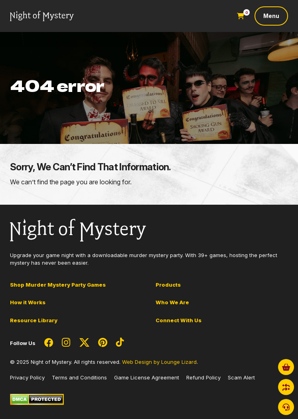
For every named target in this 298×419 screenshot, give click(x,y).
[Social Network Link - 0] (48, 343)
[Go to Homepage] (42, 16)
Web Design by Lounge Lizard (159, 362)
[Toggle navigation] (271, 16)
